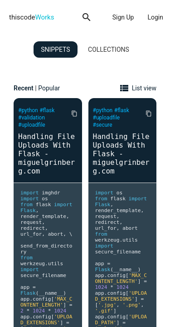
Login (155, 17)
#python (28, 110)
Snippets (55, 49)
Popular (49, 88)
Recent (24, 88)
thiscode (31, 17)
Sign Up (123, 17)
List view (144, 88)
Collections (108, 49)
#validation (31, 117)
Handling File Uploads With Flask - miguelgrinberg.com (46, 153)
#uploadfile (31, 125)
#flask (46, 110)
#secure (102, 125)
